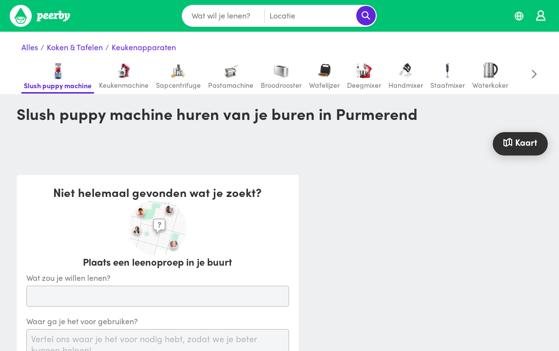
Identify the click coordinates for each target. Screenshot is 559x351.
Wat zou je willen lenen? (68, 278)
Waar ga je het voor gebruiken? (82, 321)
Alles (29, 47)
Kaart (520, 142)
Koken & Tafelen (75, 47)
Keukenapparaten (144, 47)
